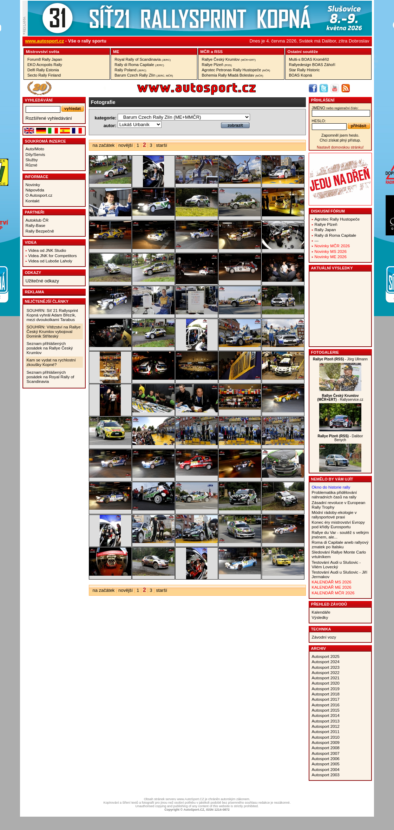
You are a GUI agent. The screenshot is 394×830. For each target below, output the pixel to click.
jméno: (335, 108)
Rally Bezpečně (40, 231)
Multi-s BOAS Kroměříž (309, 59)
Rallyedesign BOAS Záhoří (312, 65)
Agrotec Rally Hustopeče (337, 219)
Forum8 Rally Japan (44, 59)
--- (317, 240)
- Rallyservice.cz (340, 397)
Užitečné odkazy (42, 280)
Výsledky (320, 617)
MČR (205, 51)
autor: (110, 125)
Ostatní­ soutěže (303, 51)
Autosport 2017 (326, 699)
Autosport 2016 (326, 704)
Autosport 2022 (326, 672)
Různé (32, 165)
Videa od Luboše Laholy (50, 261)
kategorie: (106, 117)
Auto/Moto (35, 148)
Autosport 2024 (326, 661)
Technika (321, 629)
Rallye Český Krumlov (229, 59)
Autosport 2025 (326, 656)
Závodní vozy (324, 637)
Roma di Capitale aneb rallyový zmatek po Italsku (340, 544)
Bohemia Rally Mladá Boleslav (232, 75)
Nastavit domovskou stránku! (340, 147)
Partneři (35, 212)
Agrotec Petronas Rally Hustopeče (236, 70)
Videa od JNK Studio (47, 250)
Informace (36, 177)
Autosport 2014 (326, 715)
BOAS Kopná (300, 75)
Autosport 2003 (326, 774)
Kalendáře (321, 612)
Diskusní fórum (328, 211)
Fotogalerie (325, 352)
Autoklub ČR (37, 220)
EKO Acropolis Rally (44, 65)
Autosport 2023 (326, 667)
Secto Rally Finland (44, 75)
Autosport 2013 (326, 721)
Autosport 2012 (326, 726)
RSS (218, 51)
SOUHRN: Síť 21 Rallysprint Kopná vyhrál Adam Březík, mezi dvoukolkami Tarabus (52, 315)
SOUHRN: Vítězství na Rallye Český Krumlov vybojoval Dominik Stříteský (54, 331)
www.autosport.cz (44, 41)
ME (116, 51)
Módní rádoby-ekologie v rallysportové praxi (334, 514)
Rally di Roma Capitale (139, 65)
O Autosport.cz (39, 195)
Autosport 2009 (326, 742)
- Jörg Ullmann (340, 359)
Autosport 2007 (326, 753)
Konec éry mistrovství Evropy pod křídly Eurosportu (338, 524)
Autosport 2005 (326, 764)
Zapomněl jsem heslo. (340, 135)
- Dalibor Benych (340, 438)
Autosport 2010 (326, 737)
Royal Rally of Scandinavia (142, 59)
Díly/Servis (35, 154)
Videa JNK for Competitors (52, 255)
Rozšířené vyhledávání (49, 118)
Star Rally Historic (304, 70)
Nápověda (35, 190)
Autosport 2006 (326, 758)
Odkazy (33, 272)
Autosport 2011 (326, 731)
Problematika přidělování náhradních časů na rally (334, 494)
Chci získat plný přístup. (340, 140)
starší (161, 145)
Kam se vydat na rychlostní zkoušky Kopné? (51, 362)
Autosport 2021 (326, 677)
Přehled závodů (329, 604)
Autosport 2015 (326, 710)
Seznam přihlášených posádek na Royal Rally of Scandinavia (50, 377)
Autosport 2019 (326, 688)
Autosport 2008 (326, 747)
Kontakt (33, 200)
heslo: (319, 121)
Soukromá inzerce (45, 141)
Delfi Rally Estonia (43, 70)
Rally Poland (130, 70)
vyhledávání (39, 100)
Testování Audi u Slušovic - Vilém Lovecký (336, 564)
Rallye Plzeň (217, 65)
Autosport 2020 (326, 683)
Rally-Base (36, 225)
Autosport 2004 (326, 769)
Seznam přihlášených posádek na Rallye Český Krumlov (50, 348)
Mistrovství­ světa (42, 51)
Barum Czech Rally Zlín (143, 75)
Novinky (33, 184)
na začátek (104, 145)
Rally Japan (325, 229)
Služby (32, 159)
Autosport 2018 (326, 694)
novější (125, 145)
